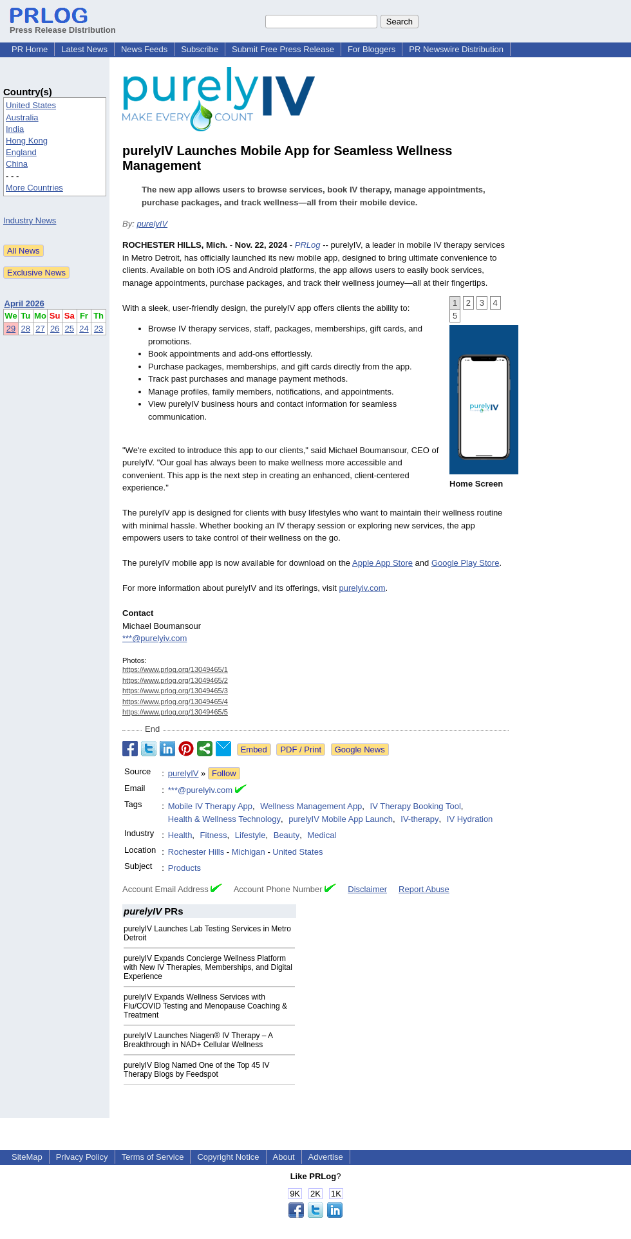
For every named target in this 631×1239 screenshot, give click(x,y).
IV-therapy (419, 819)
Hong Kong (27, 140)
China (17, 164)
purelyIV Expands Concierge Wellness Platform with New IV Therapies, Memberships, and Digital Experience (208, 967)
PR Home (30, 49)
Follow (224, 773)
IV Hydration (470, 819)
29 (10, 328)
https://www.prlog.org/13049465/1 (175, 669)
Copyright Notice (228, 1157)
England (21, 152)
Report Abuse (424, 889)
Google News (360, 749)
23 (98, 328)
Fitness (213, 835)
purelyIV (152, 223)
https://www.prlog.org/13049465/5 (175, 712)
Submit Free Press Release (283, 49)
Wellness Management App (311, 806)
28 (25, 328)
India (15, 129)
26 (54, 328)
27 (39, 328)
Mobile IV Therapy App (210, 806)
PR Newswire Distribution (456, 49)
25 (69, 328)
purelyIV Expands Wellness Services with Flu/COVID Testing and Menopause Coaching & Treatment (205, 1006)
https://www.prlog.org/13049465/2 (175, 680)
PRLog (308, 245)
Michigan (248, 852)
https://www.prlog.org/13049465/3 (175, 690)
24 (83, 328)
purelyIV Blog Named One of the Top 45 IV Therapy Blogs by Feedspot (197, 1070)
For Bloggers (371, 49)
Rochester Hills (196, 852)
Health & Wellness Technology (224, 819)
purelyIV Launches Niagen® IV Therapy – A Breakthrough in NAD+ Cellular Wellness (198, 1040)
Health (180, 835)
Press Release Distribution (63, 25)
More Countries (34, 187)
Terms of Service (153, 1157)
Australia (22, 117)
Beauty (286, 835)
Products (184, 868)
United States (31, 105)
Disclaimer (367, 889)
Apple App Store (382, 563)
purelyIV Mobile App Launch (340, 819)
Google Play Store (465, 563)
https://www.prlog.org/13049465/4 (175, 701)
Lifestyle (250, 835)
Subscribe (199, 49)
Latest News (84, 49)
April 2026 (24, 303)
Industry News (29, 220)
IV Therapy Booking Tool (415, 806)
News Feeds (144, 49)
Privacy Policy (82, 1157)
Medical (321, 835)
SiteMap (27, 1157)
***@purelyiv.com (154, 638)
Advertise (325, 1157)
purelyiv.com (362, 588)
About (284, 1157)
